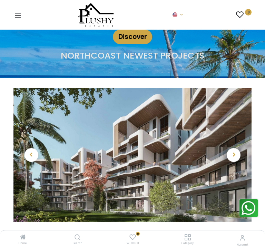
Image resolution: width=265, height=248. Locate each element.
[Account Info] (242, 237)
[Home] (23, 237)
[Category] (187, 237)
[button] (31, 155)
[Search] (77, 237)
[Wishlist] (133, 237)
